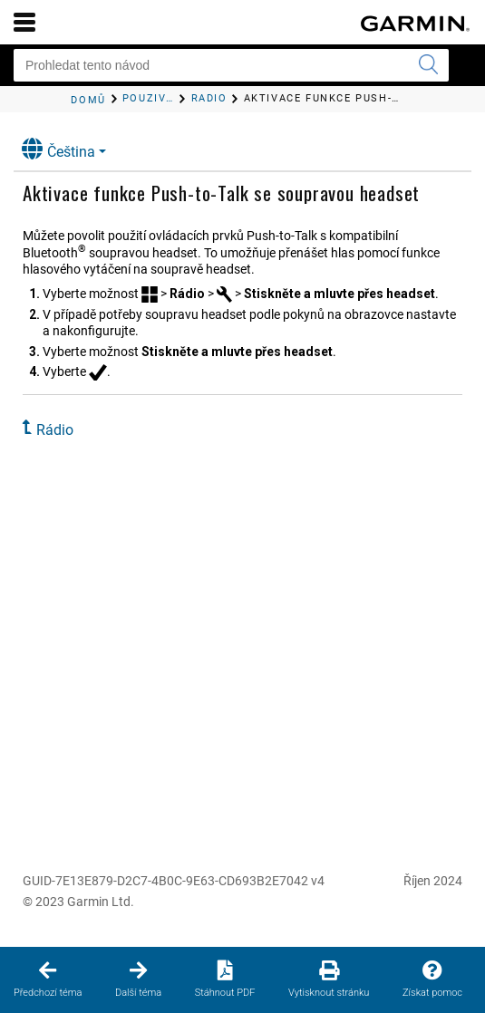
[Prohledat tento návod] (231, 65)
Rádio (54, 430)
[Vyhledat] (428, 65)
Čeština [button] (58, 149)
